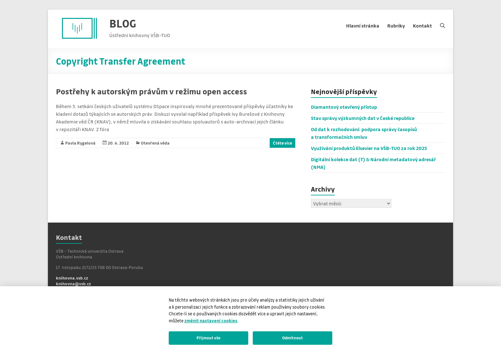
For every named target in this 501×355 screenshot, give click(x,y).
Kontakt (422, 25)
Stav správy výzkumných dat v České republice (362, 118)
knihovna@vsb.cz (73, 283)
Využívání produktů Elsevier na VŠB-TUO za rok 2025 (369, 148)
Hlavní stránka (362, 25)
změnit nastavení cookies (210, 320)
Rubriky (396, 25)
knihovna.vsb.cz (72, 277)
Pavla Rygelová (80, 143)
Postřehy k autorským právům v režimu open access (151, 91)
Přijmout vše (208, 337)
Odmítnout (292, 337)
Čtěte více (282, 143)
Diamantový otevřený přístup (344, 107)
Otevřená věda (155, 143)
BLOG (122, 23)
